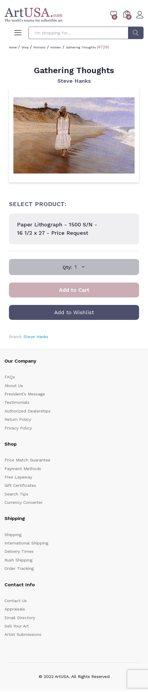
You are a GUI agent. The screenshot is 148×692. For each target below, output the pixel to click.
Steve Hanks (74, 81)
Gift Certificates (20, 485)
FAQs (9, 377)
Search (136, 33)
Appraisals (14, 609)
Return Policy (17, 419)
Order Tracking (19, 568)
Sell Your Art (16, 626)
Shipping (12, 534)
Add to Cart (74, 290)
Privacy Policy (18, 428)
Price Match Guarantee (27, 460)
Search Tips (16, 494)
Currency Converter (23, 502)
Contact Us (15, 600)
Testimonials (16, 402)
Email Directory (19, 617)
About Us (13, 385)
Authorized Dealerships (27, 411)
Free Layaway (18, 477)
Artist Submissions (22, 634)
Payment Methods (22, 468)
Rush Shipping (18, 560)
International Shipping (26, 543)
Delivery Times (19, 551)
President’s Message (24, 394)
